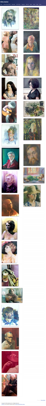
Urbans (34, 4)
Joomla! (2, 404)
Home (1, 4)
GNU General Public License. (20, 404)
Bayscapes (13, 4)
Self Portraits (18, 4)
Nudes (31, 4)
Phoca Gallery (43, 400)
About (40, 4)
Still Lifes (27, 4)
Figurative (23, 4)
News (37, 4)
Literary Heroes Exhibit (7, 4)
